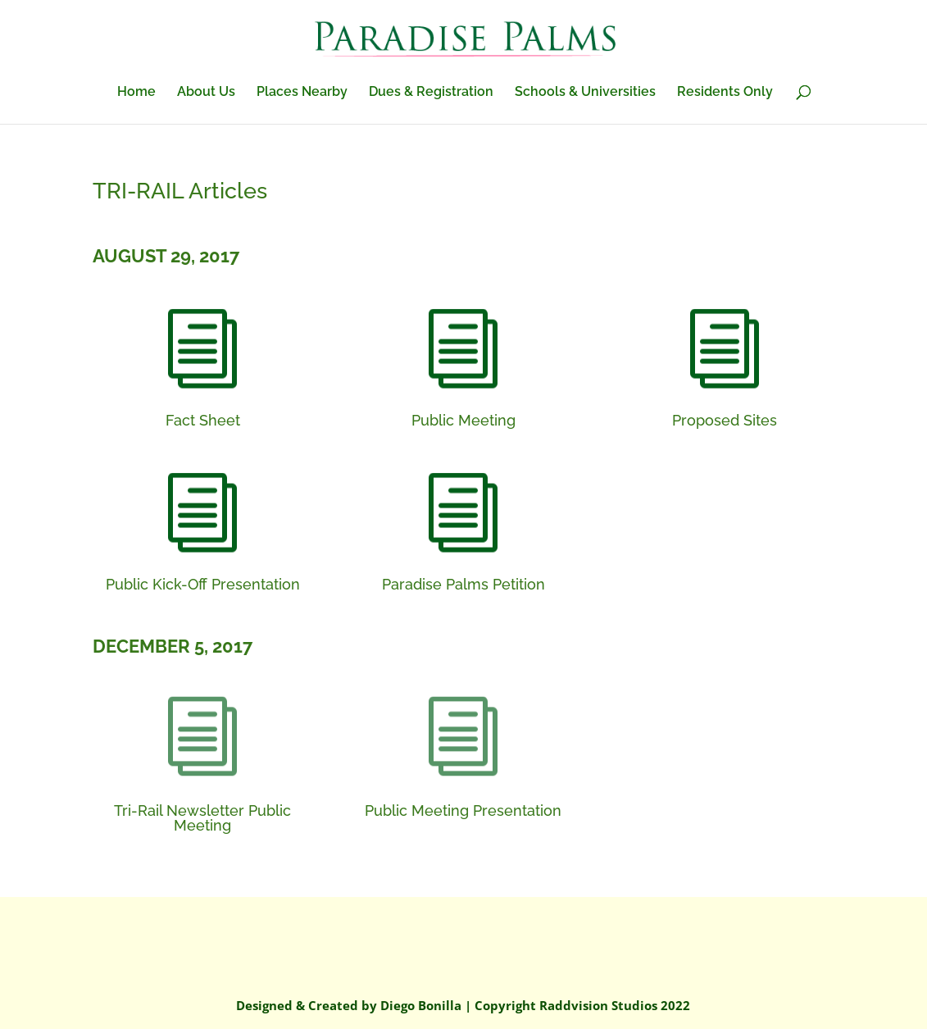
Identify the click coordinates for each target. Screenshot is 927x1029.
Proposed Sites (724, 420)
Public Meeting (463, 420)
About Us (206, 92)
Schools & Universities (585, 92)
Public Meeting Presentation (463, 810)
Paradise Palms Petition (463, 584)
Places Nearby (302, 92)
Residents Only (725, 92)
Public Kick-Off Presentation (203, 584)
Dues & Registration (431, 92)
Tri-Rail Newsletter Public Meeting (202, 818)
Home (136, 92)
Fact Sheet (203, 420)
